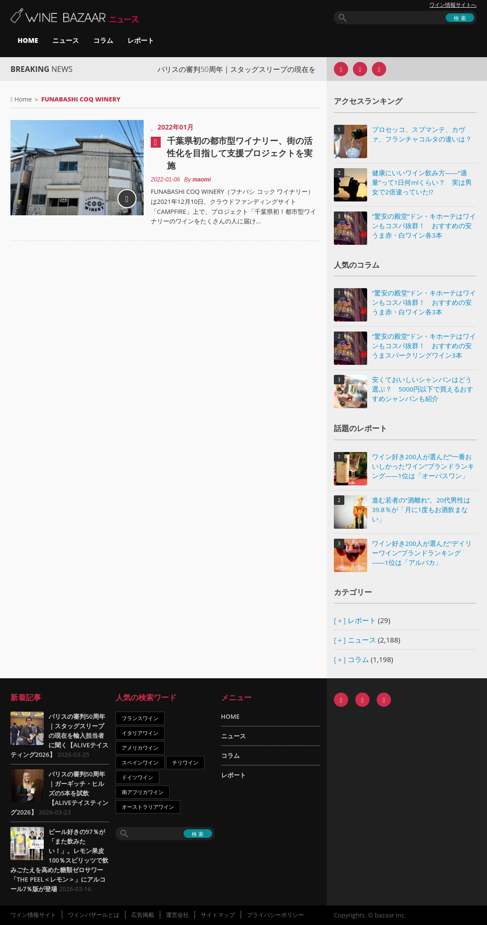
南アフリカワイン (143, 791)
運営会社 (177, 915)
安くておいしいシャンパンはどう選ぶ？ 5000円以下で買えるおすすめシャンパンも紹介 (422, 389)
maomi (202, 179)
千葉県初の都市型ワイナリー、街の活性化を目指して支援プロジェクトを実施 (239, 153)
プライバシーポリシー (275, 915)
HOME (28, 40)
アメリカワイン (140, 747)
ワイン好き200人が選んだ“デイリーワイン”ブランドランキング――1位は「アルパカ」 (422, 553)
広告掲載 (142, 915)
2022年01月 (175, 126)
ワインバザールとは (93, 915)
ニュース (65, 40)
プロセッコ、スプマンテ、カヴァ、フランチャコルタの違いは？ (422, 134)
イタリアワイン (140, 732)
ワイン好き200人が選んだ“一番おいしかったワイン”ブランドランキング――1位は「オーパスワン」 (423, 466)
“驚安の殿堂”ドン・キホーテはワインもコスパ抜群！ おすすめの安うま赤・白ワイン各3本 (424, 226)
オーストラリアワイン (148, 806)
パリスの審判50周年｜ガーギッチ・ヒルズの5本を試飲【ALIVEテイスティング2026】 (59, 793)
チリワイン (185, 762)
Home (23, 99)
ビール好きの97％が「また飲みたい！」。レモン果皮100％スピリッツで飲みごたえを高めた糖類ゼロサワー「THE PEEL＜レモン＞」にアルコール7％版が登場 (59, 860)
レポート (140, 40)
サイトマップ (218, 915)
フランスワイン (140, 718)
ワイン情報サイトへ (453, 4)
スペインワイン (140, 762)
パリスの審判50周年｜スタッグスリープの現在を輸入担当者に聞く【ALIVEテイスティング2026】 (59, 735)
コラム (103, 40)
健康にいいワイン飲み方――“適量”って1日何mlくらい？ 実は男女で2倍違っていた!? (422, 182)
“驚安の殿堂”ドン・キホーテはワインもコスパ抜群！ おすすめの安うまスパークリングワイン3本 (424, 346)
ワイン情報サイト (33, 915)
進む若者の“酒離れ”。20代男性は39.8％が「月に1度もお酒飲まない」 (421, 509)
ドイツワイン (137, 777)
